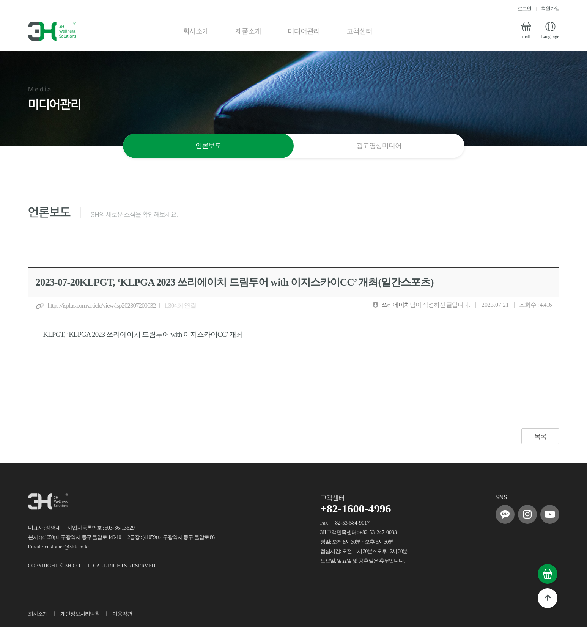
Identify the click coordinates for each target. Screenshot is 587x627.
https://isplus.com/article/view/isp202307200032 (102, 305)
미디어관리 (304, 31)
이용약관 (122, 614)
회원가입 (550, 8)
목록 (540, 436)
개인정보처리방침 (80, 614)
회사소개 (196, 31)
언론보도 (208, 145)
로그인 (524, 8)
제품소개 (248, 31)
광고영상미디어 (378, 145)
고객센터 (359, 31)
